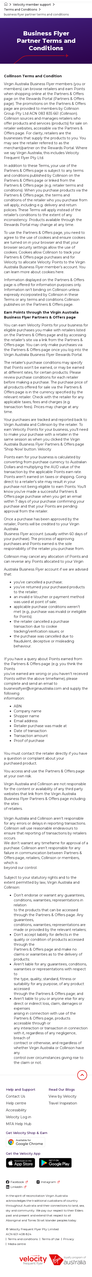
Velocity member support (32, 4)
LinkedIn (16, 1187)
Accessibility (16, 1110)
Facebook (17, 1182)
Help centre (16, 1103)
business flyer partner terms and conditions (36, 14)
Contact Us (15, 1096)
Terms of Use (50, 1239)
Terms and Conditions (20, 9)
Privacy (68, 1239)
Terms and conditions (23, 1239)
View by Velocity (63, 1096)
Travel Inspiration (63, 1103)
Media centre (17, 1244)
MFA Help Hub (18, 1124)
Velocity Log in (18, 1117)
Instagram (48, 1182)
